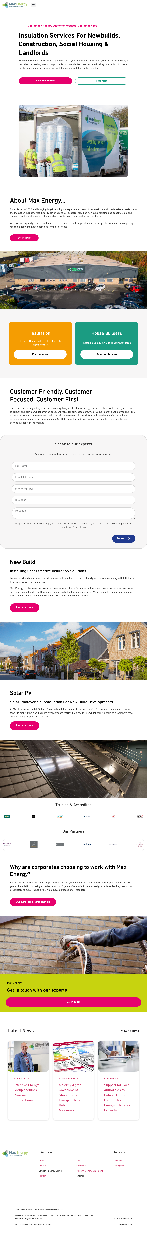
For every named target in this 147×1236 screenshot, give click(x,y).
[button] (33, 5)
